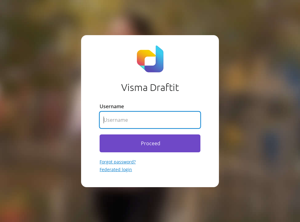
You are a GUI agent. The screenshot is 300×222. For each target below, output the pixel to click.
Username (112, 106)
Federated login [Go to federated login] (116, 169)
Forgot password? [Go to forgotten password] (118, 162)
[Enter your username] (150, 120)
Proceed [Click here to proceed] (150, 143)
